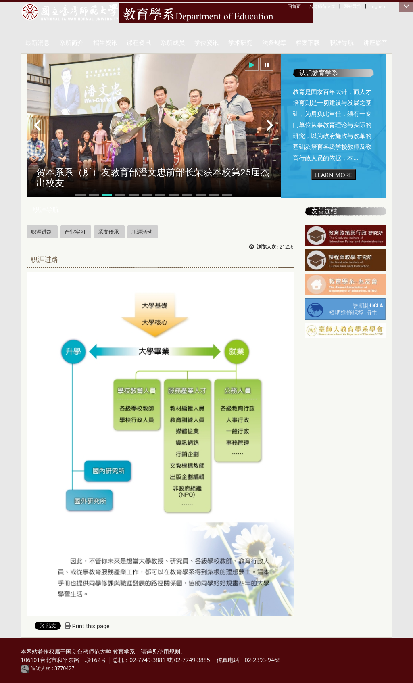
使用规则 (169, 651)
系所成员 (173, 42)
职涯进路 (41, 231)
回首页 (294, 6)
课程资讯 (139, 42)
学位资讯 (206, 42)
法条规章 (274, 42)
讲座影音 (375, 42)
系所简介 (71, 42)
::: (289, 6)
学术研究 (240, 42)
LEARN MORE (334, 175)
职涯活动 (141, 231)
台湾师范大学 (322, 6)
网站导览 (352, 6)
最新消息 (37, 42)
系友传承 (108, 231)
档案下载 (308, 42)
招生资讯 (105, 42)
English (377, 6)
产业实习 (75, 231)
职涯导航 (342, 42)
